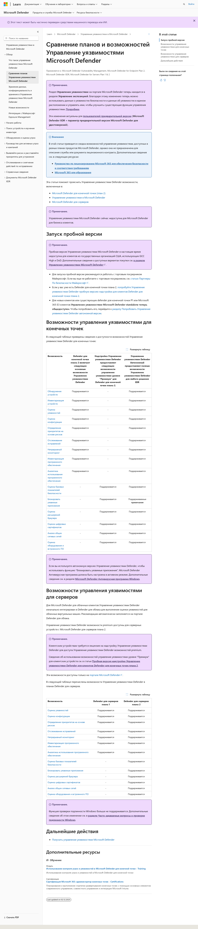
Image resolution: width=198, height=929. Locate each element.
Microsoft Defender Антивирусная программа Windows (107, 578)
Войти (191, 3)
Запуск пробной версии (173, 39)
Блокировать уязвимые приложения (54, 502)
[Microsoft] (6, 4)
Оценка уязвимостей (58, 710)
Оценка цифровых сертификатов (64, 782)
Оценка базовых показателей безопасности (56, 490)
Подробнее (72, 109)
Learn (49, 34)
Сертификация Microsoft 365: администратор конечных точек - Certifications (84, 881)
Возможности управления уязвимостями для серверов (175, 55)
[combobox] (21, 38)
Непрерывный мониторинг (61, 737)
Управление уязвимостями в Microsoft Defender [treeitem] (20, 46)
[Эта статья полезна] (161, 80)
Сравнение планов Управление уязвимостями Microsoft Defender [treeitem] (22, 77)
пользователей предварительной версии (107, 116)
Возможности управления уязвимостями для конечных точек (175, 47)
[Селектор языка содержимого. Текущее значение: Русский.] (11, 923)
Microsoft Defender (66, 34)
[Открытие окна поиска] (184, 4)
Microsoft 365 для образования (73, 172)
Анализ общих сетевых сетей (62, 788)
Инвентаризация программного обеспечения (56, 462)
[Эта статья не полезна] (165, 80)
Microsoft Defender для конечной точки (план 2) (78, 193)
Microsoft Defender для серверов (70, 201)
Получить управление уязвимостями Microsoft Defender (83, 839)
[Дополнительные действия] (149, 34)
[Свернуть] (38, 32)
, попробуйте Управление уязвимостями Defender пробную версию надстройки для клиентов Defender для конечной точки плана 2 (98, 291)
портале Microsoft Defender (105, 675)
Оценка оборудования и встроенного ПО (56, 545)
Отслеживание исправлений (61, 731)
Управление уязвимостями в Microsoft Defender (104, 34)
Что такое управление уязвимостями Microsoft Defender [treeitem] (20, 64)
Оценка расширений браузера (54, 515)
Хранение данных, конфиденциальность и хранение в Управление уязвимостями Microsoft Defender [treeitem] (20, 94)
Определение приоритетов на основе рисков (55, 431)
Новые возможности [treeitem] (19, 107)
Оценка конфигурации (59, 716)
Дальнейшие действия (172, 60)
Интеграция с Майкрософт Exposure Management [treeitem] (22, 115)
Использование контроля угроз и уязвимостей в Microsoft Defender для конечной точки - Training (96, 868)
